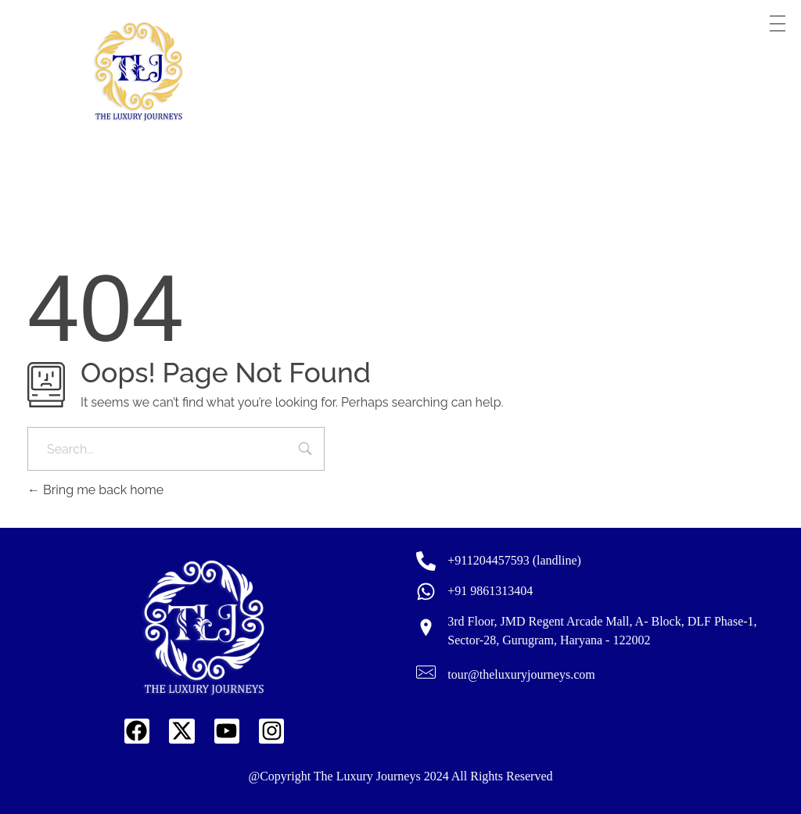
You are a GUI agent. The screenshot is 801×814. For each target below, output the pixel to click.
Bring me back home (95, 489)
